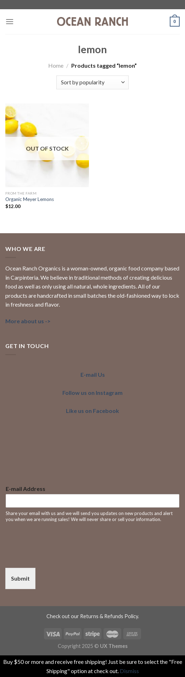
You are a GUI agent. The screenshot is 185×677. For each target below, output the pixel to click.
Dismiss (129, 670)
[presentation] (59, 556)
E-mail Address (25, 488)
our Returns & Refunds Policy (104, 616)
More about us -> (28, 321)
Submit (20, 578)
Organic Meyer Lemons (29, 199)
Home (55, 65)
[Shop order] (92, 82)
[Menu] (9, 21)
